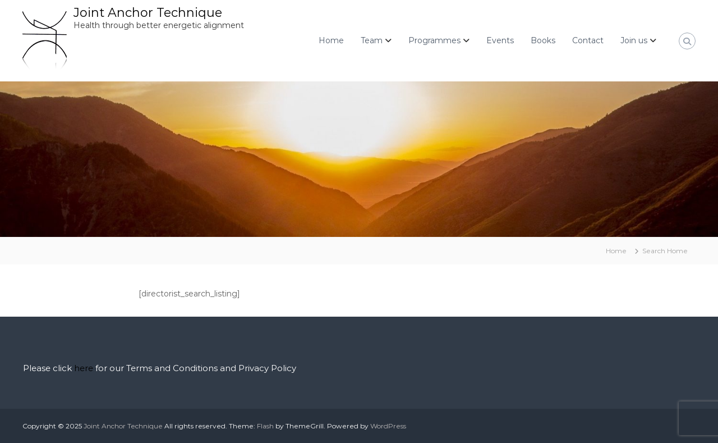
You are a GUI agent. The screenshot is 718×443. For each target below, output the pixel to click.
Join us (633, 40)
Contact (588, 40)
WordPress (388, 426)
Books (543, 40)
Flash (265, 426)
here (83, 368)
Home (331, 40)
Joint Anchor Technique (147, 12)
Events (500, 40)
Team (372, 40)
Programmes (434, 40)
